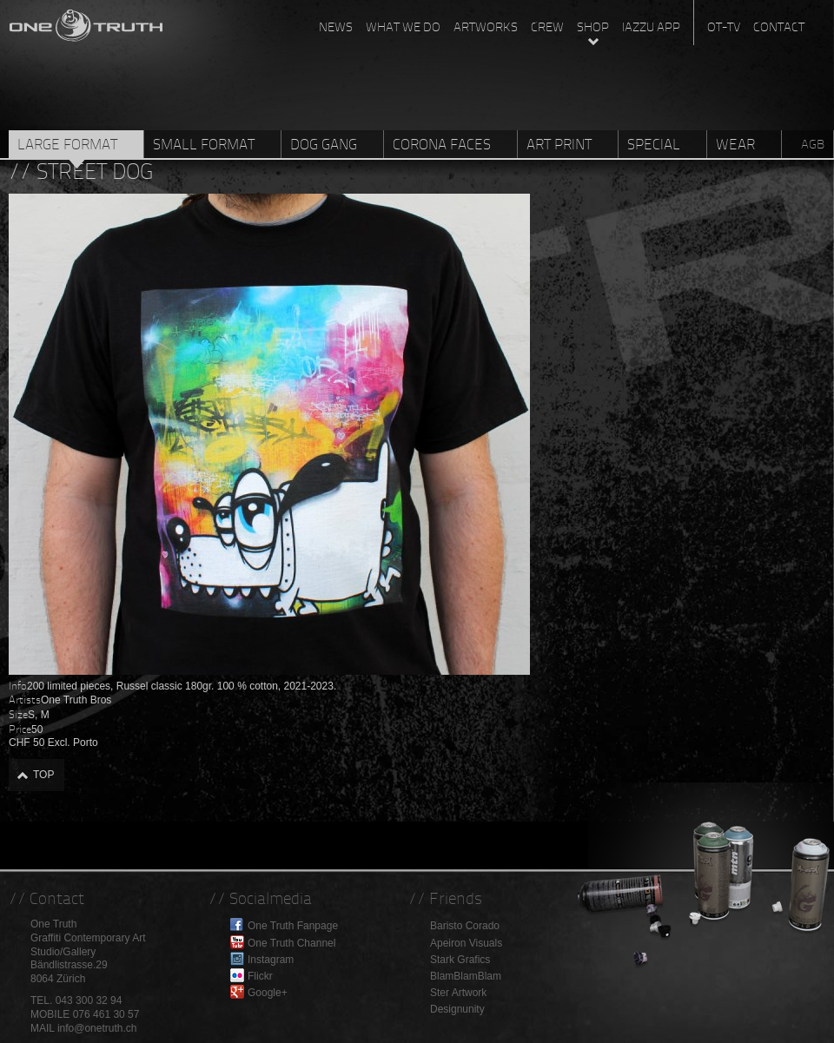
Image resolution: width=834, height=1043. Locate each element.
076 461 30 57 (106, 1014)
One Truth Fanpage (293, 926)
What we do (403, 27)
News (336, 27)
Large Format (67, 144)
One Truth (87, 21)
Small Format (204, 144)
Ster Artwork (458, 993)
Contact (778, 27)
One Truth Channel (291, 943)
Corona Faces (442, 144)
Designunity (457, 1009)
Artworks (485, 27)
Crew (547, 27)
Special (653, 144)
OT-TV (723, 27)
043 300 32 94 (89, 1000)
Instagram (271, 960)
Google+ (268, 993)
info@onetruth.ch (97, 1028)
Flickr (260, 976)
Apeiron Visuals (466, 943)
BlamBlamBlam (465, 976)
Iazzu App (651, 27)
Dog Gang (323, 144)
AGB (812, 144)
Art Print (559, 144)
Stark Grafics (460, 960)
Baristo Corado (465, 926)
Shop (593, 27)
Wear (735, 144)
